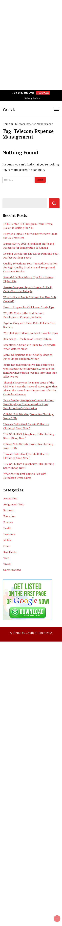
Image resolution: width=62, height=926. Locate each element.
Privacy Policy (32, 98)
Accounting (10, 498)
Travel (7, 564)
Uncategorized (12, 570)
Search (54, 203)
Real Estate (10, 552)
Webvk (8, 109)
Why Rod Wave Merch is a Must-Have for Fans (30, 333)
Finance (8, 522)
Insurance (9, 534)
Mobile (7, 540)
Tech (6, 558)
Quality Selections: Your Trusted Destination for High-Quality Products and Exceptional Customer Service (30, 267)
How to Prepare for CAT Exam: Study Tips (28, 307)
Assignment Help (13, 504)
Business (8, 510)
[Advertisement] (31, 31)
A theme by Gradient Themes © (31, 633)
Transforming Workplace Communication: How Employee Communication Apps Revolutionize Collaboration (28, 404)
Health (7, 528)
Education (9, 516)
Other (6, 546)
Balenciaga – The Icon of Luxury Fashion (27, 339)
